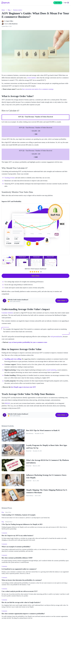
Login (65, 2)
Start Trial (57, 2)
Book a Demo (35, 275)
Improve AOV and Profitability (11, 201)
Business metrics (17, 10)
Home (3, 10)
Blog (9, 10)
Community (4, 533)
